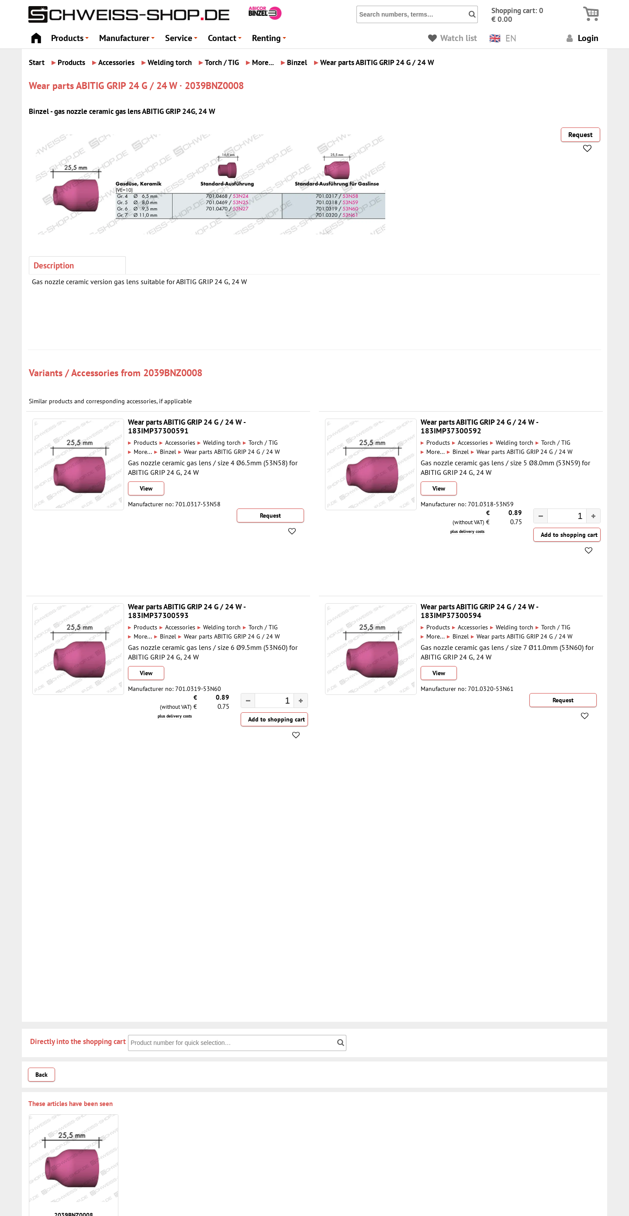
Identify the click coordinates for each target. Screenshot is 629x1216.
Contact (226, 40)
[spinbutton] (563, 517)
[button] (593, 516)
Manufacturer (128, 40)
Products (71, 40)
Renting (270, 40)
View (146, 488)
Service (182, 40)
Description (54, 265)
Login (581, 37)
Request (580, 134)
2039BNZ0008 (172, 372)
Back (41, 1075)
